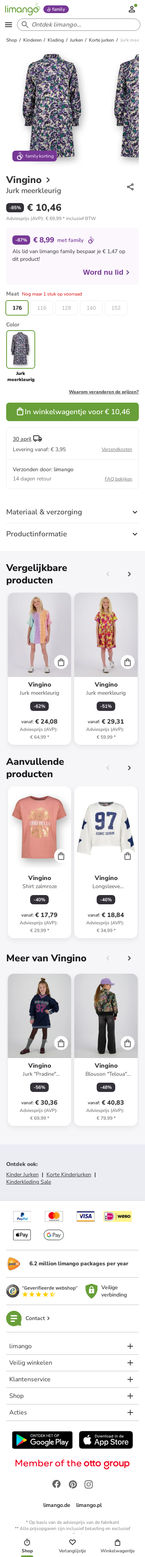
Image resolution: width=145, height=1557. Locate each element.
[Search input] (77, 24)
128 (66, 308)
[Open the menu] (8, 24)
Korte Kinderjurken (68, 1174)
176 (16, 308)
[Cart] (61, 662)
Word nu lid (106, 272)
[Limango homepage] (22, 9)
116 (41, 308)
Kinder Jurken (22, 1174)
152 (115, 308)
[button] (51, 218)
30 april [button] (22, 439)
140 (91, 308)
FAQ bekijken (118, 479)
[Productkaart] (39, 669)
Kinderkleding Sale (28, 1182)
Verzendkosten (117, 449)
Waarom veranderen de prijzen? (104, 392)
